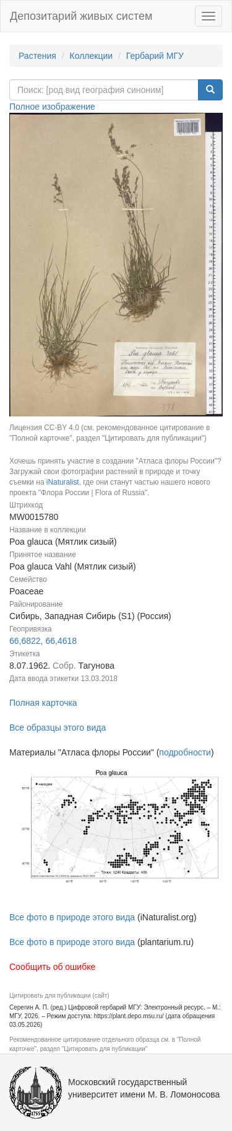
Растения (37, 56)
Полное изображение (52, 107)
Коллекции (91, 56)
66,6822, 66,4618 (43, 641)
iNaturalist (62, 482)
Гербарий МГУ (155, 56)
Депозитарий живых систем (81, 16)
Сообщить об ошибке (52, 967)
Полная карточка (43, 703)
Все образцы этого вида (57, 728)
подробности (185, 752)
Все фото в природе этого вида (72, 917)
